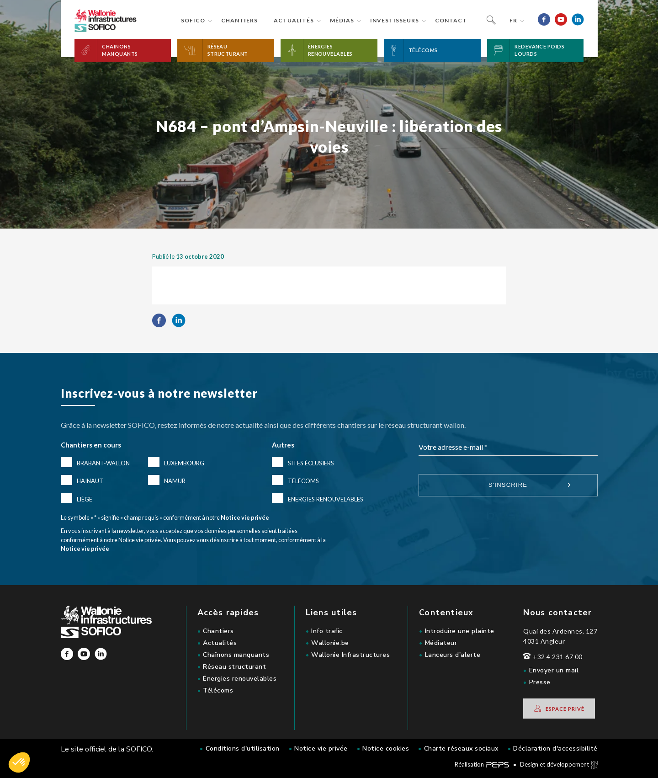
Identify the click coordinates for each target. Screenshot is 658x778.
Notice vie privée (245, 517)
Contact (451, 20)
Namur (175, 481)
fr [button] (513, 20)
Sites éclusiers (311, 463)
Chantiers (239, 20)
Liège (84, 499)
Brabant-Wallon (103, 463)
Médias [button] (342, 20)
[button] (122, 50)
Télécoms (303, 481)
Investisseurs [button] (394, 20)
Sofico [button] (193, 20)
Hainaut (90, 481)
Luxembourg (184, 463)
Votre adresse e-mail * (453, 446)
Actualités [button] (294, 20)
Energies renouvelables (325, 499)
